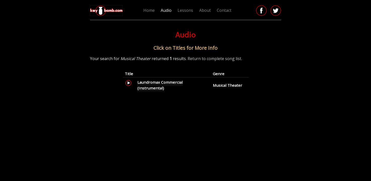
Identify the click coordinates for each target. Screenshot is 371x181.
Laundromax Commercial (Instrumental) (160, 85)
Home (149, 10)
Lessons (185, 10)
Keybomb (107, 10)
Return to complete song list (214, 58)
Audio (166, 10)
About (205, 10)
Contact (224, 10)
